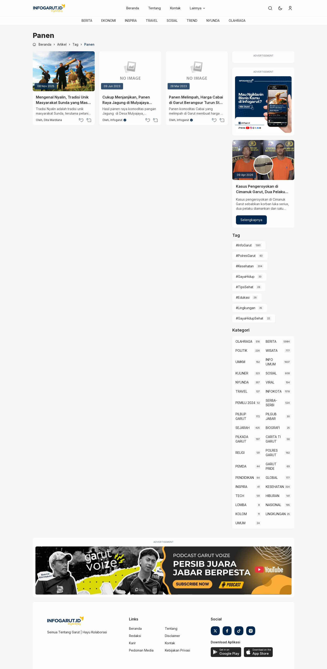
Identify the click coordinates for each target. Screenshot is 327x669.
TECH (239, 496)
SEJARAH (242, 428)
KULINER (241, 373)
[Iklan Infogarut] (263, 104)
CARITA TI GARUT (273, 439)
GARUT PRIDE (271, 466)
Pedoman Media (141, 650)
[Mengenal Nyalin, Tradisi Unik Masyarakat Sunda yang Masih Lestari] (64, 71)
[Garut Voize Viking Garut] (163, 570)
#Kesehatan (245, 266)
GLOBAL (272, 478)
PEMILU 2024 (245, 403)
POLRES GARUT (272, 452)
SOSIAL (172, 20)
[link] (270, 8)
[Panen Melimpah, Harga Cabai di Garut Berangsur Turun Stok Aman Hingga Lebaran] (197, 71)
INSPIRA (131, 20)
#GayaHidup (245, 276)
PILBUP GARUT (240, 416)
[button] (280, 8)
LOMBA (240, 505)
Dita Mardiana (53, 120)
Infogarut (116, 120)
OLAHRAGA (237, 20)
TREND (192, 20)
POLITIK (241, 350)
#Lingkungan (245, 308)
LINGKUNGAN (276, 514)
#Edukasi (243, 297)
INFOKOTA (274, 391)
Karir (132, 643)
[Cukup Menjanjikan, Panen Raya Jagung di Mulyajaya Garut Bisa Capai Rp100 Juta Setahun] (130, 71)
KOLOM (241, 514)
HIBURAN (272, 496)
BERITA (87, 20)
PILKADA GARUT (241, 439)
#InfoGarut (244, 245)
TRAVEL (152, 20)
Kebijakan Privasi (177, 650)
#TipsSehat (244, 287)
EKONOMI (108, 20)
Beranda (132, 8)
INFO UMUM (271, 362)
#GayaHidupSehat (249, 318)
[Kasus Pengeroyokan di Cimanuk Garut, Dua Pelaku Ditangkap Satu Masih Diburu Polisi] (263, 160)
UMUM (240, 523)
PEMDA (240, 466)
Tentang (154, 8)
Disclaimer (172, 636)
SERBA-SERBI (271, 402)
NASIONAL (273, 505)
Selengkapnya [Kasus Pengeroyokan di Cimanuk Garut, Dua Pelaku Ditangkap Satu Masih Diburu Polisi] (251, 220)
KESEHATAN (275, 487)
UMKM (240, 362)
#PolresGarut (245, 256)
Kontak (175, 8)
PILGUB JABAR (271, 416)
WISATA (271, 350)
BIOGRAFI (273, 428)
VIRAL (270, 382)
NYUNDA (213, 20)
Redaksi (135, 636)
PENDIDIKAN (244, 478)
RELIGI (240, 453)
